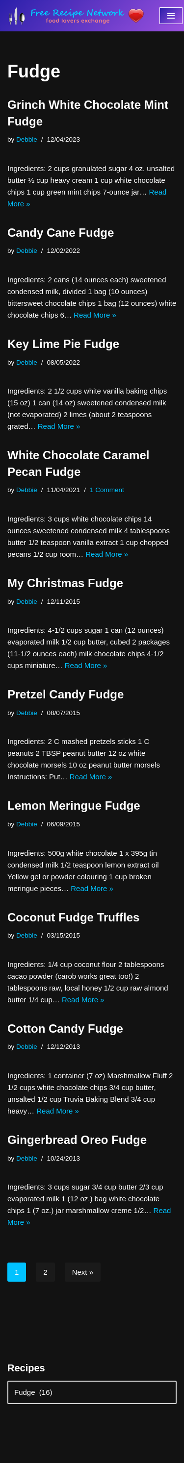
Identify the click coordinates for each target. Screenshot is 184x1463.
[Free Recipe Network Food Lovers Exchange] (76, 16)
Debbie (26, 139)
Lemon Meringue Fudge (73, 805)
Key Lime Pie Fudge (63, 343)
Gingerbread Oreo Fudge (77, 1139)
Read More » (95, 315)
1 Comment (107, 490)
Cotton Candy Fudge (65, 1028)
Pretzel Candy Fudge (65, 694)
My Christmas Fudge (65, 583)
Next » (82, 1272)
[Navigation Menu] (171, 15)
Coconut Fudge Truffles (73, 917)
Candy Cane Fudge (60, 232)
